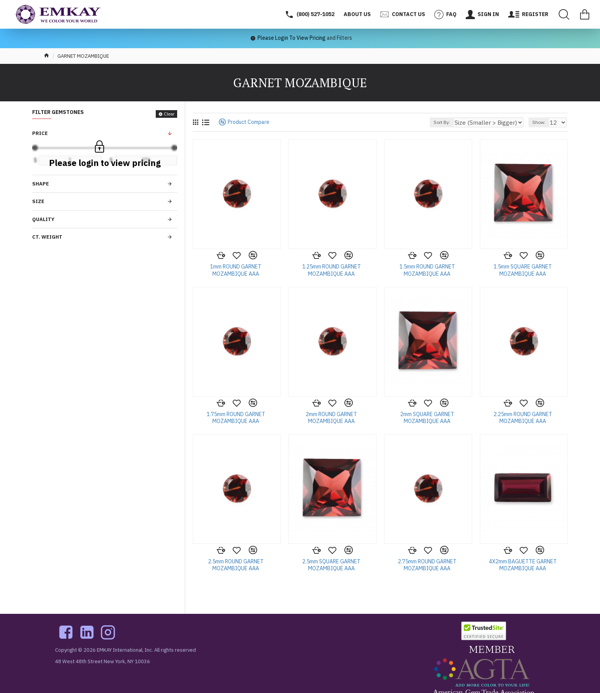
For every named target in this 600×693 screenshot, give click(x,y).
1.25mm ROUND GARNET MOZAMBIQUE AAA (331, 270)
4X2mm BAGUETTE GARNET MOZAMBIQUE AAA (523, 565)
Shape (40, 184)
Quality (43, 219)
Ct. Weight (47, 237)
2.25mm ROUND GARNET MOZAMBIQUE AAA (523, 418)
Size (38, 201)
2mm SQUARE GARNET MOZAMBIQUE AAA (427, 418)
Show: (541, 122)
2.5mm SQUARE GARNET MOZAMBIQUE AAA (331, 565)
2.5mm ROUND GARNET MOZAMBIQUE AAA (236, 565)
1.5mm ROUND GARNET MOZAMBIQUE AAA (427, 270)
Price (40, 133)
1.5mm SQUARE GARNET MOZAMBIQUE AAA (523, 270)
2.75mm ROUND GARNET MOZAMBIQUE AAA (427, 565)
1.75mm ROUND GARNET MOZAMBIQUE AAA (236, 418)
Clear (169, 114)
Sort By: (459, 122)
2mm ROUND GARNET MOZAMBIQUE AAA (331, 418)
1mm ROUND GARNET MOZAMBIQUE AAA (235, 270)
